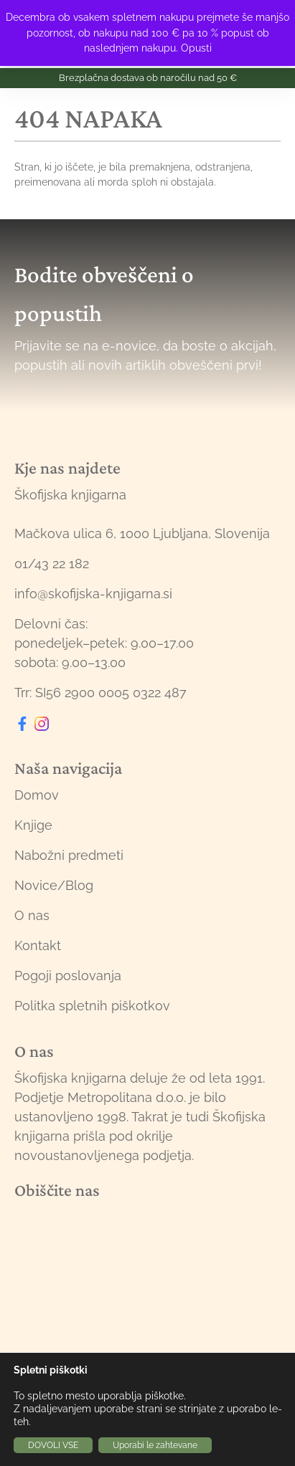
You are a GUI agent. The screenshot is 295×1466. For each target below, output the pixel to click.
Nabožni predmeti (68, 855)
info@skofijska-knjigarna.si (93, 593)
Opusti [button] (196, 48)
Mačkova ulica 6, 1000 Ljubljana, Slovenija (142, 533)
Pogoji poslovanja (67, 975)
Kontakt (37, 945)
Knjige (33, 825)
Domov (36, 795)
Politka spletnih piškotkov (92, 1005)
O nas (32, 915)
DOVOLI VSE (53, 1445)
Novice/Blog (53, 885)
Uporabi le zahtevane (155, 1445)
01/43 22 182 (51, 563)
